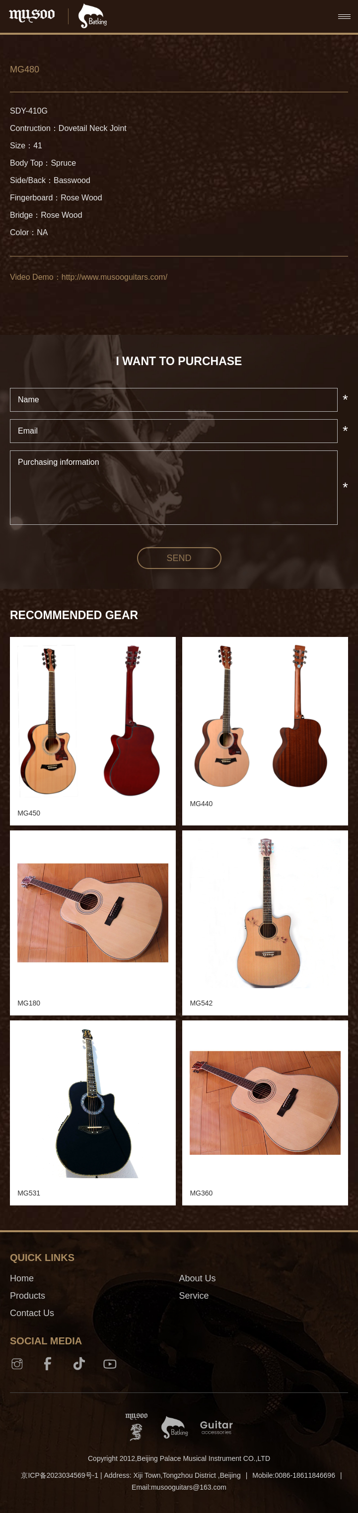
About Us (197, 1278)
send (178, 558)
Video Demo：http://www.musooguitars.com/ (88, 277)
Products (27, 1296)
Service (194, 1296)
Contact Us (32, 1313)
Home (22, 1278)
